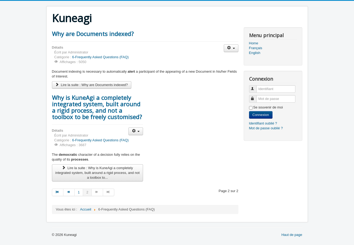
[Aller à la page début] (57, 192)
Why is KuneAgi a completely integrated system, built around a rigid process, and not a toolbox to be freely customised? (97, 107)
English (255, 53)
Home (253, 43)
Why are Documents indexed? (93, 34)
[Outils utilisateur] (231, 48)
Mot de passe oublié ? (266, 128)
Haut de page (291, 235)
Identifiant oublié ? (263, 123)
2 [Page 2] (87, 192)
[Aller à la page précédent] (69, 192)
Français (255, 48)
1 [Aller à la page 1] (79, 192)
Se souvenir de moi (268, 107)
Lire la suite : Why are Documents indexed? (91, 85)
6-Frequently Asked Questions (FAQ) (100, 57)
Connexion (261, 115)
